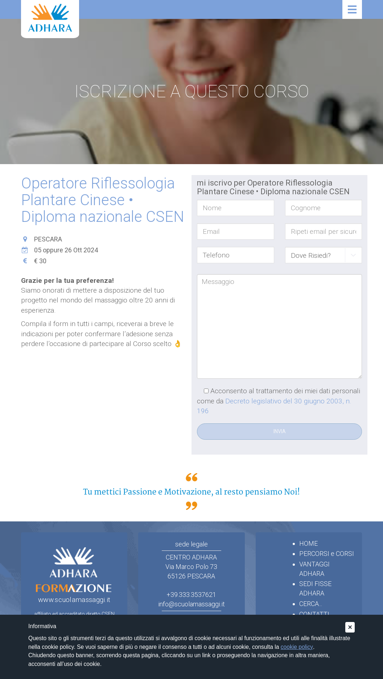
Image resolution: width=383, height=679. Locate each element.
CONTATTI (314, 614)
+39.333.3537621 (191, 594)
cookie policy (297, 647)
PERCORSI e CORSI (326, 553)
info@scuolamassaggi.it (191, 604)
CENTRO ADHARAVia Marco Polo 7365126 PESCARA (191, 566)
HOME (308, 543)
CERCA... (310, 603)
